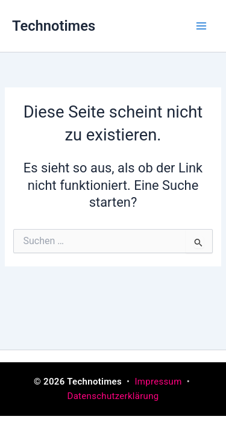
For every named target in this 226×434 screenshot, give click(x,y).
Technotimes (53, 25)
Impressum (159, 381)
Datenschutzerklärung (113, 396)
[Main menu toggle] (201, 26)
